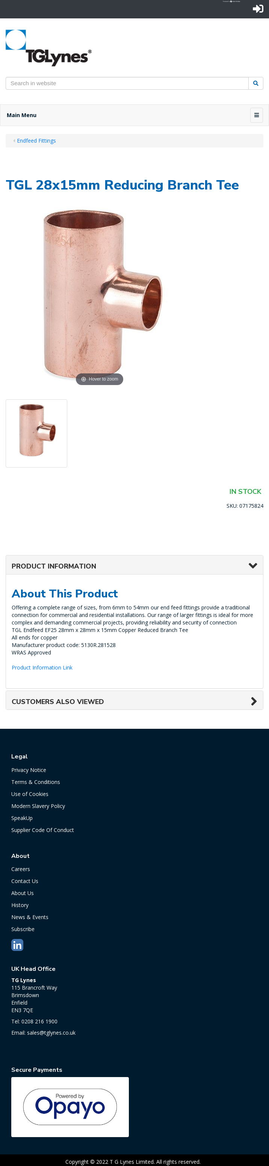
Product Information (54, 566)
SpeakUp (22, 817)
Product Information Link (42, 667)
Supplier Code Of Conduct (42, 830)
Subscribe (23, 929)
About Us (22, 893)
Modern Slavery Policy (38, 805)
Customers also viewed (58, 701)
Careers (20, 869)
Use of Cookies (29, 793)
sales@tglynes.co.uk (51, 1032)
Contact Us (24, 881)
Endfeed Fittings (36, 140)
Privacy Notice (28, 769)
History (20, 905)
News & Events (29, 917)
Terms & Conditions (35, 781)
